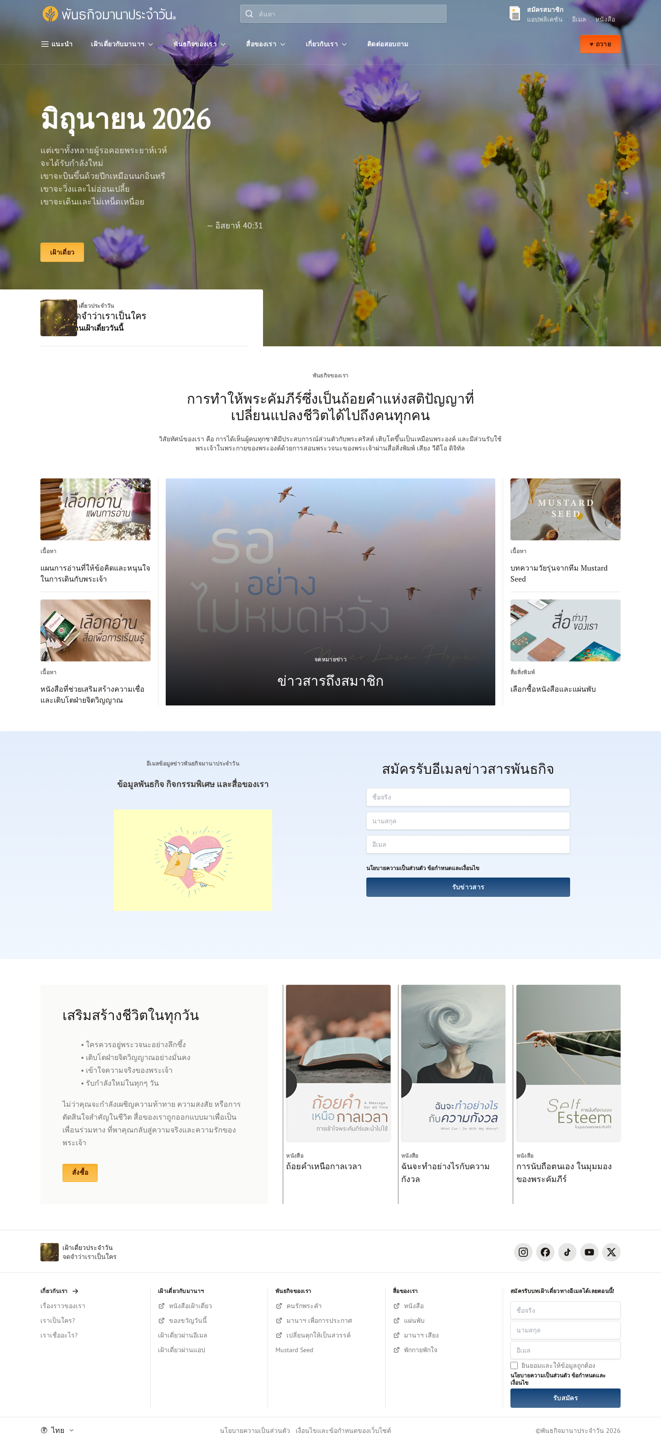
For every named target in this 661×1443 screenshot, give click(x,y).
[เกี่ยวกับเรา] (327, 44)
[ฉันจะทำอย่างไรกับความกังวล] (452, 1094)
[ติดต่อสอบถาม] (388, 44)
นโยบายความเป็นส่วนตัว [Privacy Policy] (255, 1430)
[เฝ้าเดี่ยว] (62, 252)
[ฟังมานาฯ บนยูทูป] (444, 1335)
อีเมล (579, 19)
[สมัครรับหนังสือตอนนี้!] (209, 1305)
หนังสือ (605, 19)
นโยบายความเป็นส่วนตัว (396, 868)
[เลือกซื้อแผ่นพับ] (444, 1320)
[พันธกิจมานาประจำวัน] (109, 14)
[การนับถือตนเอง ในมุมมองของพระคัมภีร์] (567, 1094)
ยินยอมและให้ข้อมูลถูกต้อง (558, 1365)
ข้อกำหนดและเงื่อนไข (453, 868)
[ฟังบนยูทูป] (444, 1349)
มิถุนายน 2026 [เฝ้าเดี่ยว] (125, 118)
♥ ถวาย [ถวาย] (600, 44)
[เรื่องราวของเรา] (91, 1305)
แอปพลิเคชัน (545, 19)
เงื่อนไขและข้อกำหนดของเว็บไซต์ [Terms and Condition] (343, 1430)
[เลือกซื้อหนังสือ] (444, 1305)
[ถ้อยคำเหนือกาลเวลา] (337, 1094)
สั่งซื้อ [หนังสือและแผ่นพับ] (80, 1172)
